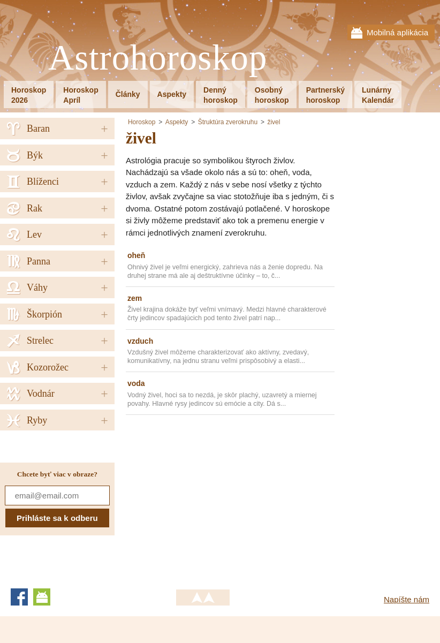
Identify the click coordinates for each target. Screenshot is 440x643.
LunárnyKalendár (378, 95)
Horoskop (141, 122)
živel (273, 122)
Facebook (19, 597)
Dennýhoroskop (220, 95)
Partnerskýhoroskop (325, 95)
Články (128, 94)
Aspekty (171, 94)
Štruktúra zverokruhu (227, 122)
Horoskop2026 (28, 95)
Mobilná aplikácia (397, 32)
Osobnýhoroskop (272, 95)
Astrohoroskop (157, 58)
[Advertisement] (216, 498)
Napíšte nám (406, 599)
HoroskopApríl (80, 95)
